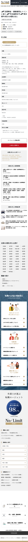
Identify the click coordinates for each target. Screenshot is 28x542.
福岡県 (17, 266)
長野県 (17, 256)
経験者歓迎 (4, 31)
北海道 (4, 246)
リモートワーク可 (5, 159)
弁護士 (3, 279)
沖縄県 (4, 271)
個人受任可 (10, 31)
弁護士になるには (5, 482)
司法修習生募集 (18, 31)
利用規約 (18, 537)
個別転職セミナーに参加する (10, 355)
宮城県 (17, 246)
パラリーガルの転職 (16, 482)
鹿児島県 (24, 269)
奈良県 (10, 261)
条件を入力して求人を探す (9, 318)
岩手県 (10, 246)
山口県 (17, 264)
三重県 (23, 253)
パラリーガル (10, 285)
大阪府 (10, 259)
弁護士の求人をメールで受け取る (11, 326)
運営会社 (2, 537)
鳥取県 (23, 261)
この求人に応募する (14, 145)
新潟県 (4, 256)
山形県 (23, 246)
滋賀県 (4, 261)
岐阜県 (17, 253)
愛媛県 (10, 266)
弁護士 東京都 (5, 155)
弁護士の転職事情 (5, 474)
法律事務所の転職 (17, 477)
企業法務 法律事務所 (14, 158)
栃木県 (10, 251)
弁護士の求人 (4, 432)
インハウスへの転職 (16, 474)
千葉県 (4, 251)
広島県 (10, 264)
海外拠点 (11, 271)
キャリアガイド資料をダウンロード (11, 376)
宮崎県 (17, 269)
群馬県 (23, 251)
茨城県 (17, 251)
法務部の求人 (19, 435)
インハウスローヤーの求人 (7, 435)
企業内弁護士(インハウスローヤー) (10, 280)
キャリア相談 (24, 2)
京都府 (23, 259)
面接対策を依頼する (8, 384)
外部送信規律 (14, 533)
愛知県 (4, 253)
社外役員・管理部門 (6, 485)
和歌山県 (17, 261)
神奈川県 (17, 248)
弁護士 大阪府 (11, 155)
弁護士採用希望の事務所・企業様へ (14, 530)
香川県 (4, 266)
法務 (3, 285)
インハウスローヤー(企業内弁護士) (9, 156)
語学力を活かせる (5, 158)
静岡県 (10, 253)
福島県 (4, 248)
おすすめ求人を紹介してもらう (10, 322)
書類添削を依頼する (8, 380)
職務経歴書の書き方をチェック (10, 351)
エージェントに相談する (9, 347)
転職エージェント (5, 480)
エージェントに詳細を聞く (14, 140)
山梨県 (10, 256)
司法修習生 (17, 155)
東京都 (10, 248)
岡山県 (4, 264)
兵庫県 (17, 259)
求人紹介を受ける (15, 2)
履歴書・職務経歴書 (6, 477)
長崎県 (23, 266)
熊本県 (4, 269)
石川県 (23, 256)
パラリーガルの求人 (6, 438)
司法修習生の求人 (14, 432)
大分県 (10, 269)
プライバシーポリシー (10, 537)
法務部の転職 (15, 480)
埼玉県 (23, 248)
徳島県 (23, 264)
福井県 (4, 259)
